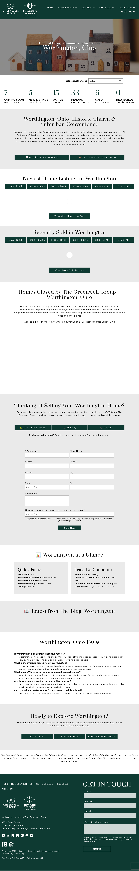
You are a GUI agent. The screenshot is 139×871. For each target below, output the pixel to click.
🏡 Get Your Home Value (32, 428)
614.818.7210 (8, 829)
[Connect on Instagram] (8, 836)
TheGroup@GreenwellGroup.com (32, 829)
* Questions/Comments (96, 822)
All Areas (94, 81)
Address (29, 473)
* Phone (88, 802)
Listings (34, 784)
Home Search (19, 784)
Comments (31, 494)
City (72, 473)
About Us (7, 789)
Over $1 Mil (123, 187)
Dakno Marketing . (35, 859)
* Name (87, 792)
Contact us (36, 694)
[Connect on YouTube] (27, 836)
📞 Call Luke (106, 428)
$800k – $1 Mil (102, 187)
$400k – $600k (58, 187)
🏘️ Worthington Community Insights (97, 158)
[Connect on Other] (12, 836)
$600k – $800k (80, 187)
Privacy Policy (7, 854)
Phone (73, 462)
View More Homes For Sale (69, 216)
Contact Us (37, 737)
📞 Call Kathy (69, 428)
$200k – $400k (37, 187)
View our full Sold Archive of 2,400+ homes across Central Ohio (81, 322)
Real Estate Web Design (13, 859)
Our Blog (47, 784)
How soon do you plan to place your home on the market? (55, 510)
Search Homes (69, 737)
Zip (71, 483)
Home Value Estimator (102, 737)
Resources (62, 784)
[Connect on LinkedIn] (22, 836)
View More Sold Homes (69, 271)
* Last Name (76, 451)
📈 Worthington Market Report (42, 158)
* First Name (31, 451)
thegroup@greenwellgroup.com (93, 435)
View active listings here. (76, 660)
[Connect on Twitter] (3, 836)
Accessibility (19, 854)
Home (50, 8)
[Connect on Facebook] (31, 836)
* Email (28, 462)
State (28, 483)
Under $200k (16, 187)
